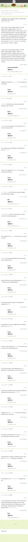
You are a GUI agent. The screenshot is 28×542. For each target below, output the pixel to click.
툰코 (2, 126)
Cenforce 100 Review (15, 41)
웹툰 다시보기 (11, 412)
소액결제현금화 (5, 214)
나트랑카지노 (14, 478)
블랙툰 (16, 170)
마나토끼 (17, 392)
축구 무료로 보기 (13, 507)
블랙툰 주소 (10, 326)
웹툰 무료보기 (7, 458)
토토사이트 (15, 82)
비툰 (16, 346)
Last (15, 524)
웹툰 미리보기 (22, 434)
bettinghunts (4, 192)
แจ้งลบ (25, 24)
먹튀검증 (3, 104)
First (12, 524)
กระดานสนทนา (5, 10)
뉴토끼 (7, 150)
